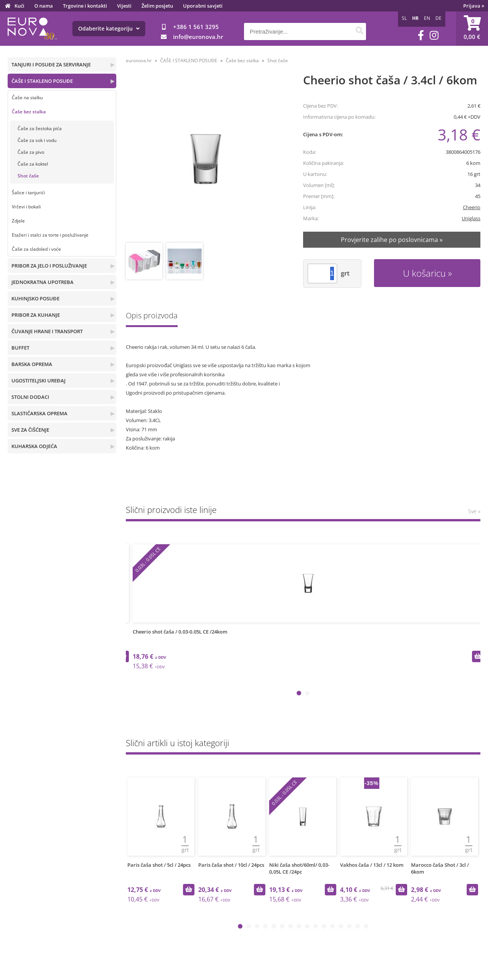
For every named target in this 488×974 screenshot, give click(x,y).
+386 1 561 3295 (196, 27)
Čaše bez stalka (29, 111)
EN (427, 18)
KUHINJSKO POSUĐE (35, 298)
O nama (43, 5)
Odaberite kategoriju (109, 28)
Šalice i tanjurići (28, 192)
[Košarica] (472, 28)
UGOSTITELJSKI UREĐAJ (38, 380)
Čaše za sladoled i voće (36, 249)
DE (438, 18)
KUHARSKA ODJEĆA (34, 446)
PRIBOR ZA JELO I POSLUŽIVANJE (49, 265)
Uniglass (471, 218)
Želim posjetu (157, 5)
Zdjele (18, 221)
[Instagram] (434, 35)
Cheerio (471, 207)
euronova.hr (139, 60)
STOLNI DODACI (30, 396)
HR (415, 18)
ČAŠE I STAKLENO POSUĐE (42, 80)
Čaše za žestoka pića (40, 128)
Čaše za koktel (33, 164)
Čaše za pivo (31, 152)
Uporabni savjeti (203, 5)
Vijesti (124, 5)
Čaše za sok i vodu (37, 140)
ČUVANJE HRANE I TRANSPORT (47, 331)
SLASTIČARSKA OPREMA (39, 413)
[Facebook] (421, 35)
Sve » (474, 511)
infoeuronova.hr (198, 36)
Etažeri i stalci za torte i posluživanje (50, 235)
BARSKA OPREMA (31, 364)
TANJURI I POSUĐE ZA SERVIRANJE (51, 64)
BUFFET (20, 347)
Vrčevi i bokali (26, 206)
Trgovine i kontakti (85, 5)
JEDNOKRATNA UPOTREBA (42, 282)
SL (404, 18)
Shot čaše (28, 176)
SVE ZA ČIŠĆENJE (30, 429)
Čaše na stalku (27, 97)
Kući (19, 5)
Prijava (473, 5)
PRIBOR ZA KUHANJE (35, 314)
